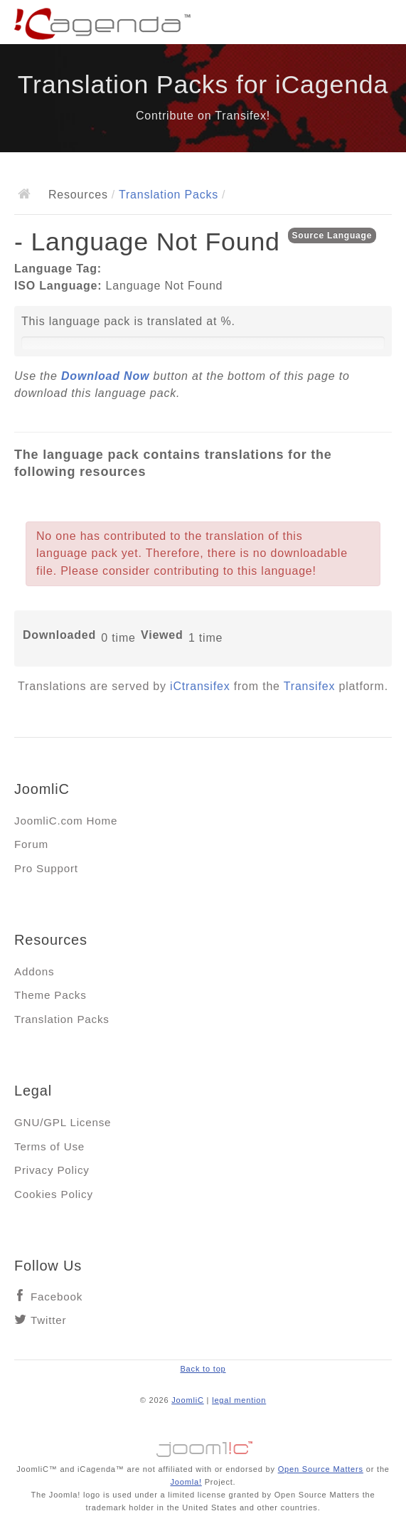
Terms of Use (49, 1146)
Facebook (56, 1296)
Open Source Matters (320, 1469)
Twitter (48, 1320)
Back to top (202, 1368)
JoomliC (187, 1400)
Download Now (105, 376)
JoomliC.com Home (65, 821)
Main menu (381, 25)
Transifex (309, 686)
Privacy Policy (52, 1170)
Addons (34, 971)
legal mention (239, 1400)
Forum (31, 844)
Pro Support (46, 868)
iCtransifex (200, 686)
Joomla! (185, 1482)
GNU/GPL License (62, 1122)
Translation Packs (168, 195)
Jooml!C (203, 1446)
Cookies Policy (53, 1194)
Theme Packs (50, 995)
